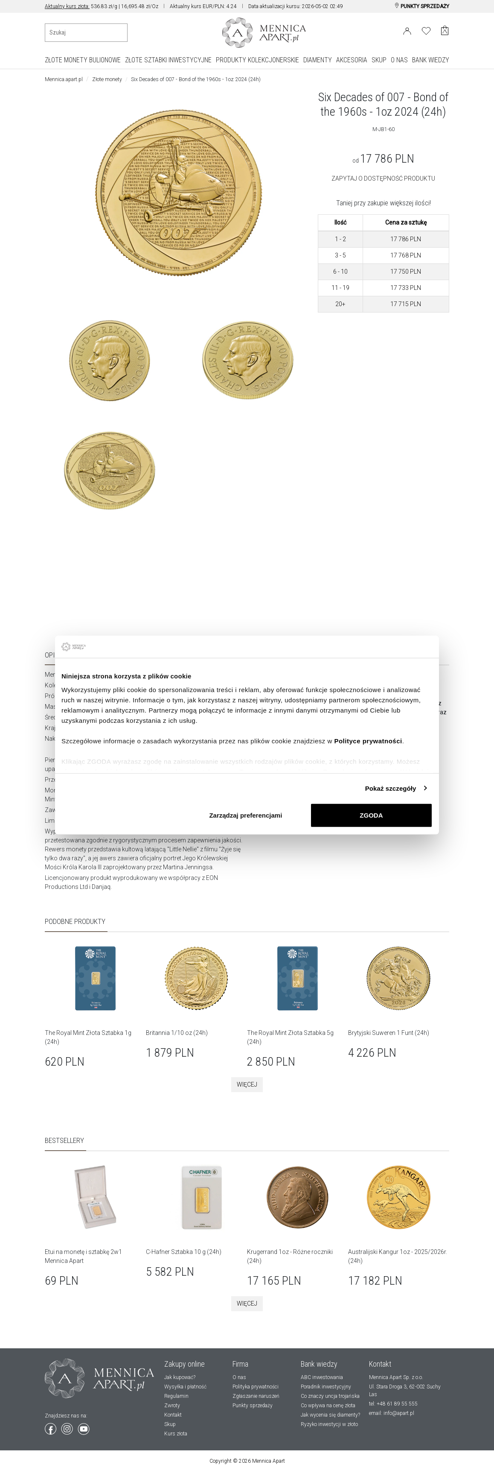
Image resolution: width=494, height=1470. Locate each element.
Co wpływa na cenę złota (328, 1406)
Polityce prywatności (368, 740)
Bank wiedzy (319, 1363)
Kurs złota (175, 1434)
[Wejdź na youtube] (84, 1427)
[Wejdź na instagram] (67, 1427)
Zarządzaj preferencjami (245, 815)
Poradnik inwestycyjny (326, 1387)
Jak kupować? (179, 1377)
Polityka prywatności (255, 1387)
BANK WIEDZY (430, 60)
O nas (239, 1377)
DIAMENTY (317, 60)
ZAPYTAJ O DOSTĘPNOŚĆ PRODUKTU (383, 178)
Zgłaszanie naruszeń (255, 1396)
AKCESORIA (351, 60)
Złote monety (107, 79)
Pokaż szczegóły (390, 788)
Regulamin (176, 1396)
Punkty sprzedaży (252, 1406)
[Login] (407, 29)
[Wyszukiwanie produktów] (86, 32)
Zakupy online (184, 1363)
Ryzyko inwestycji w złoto (329, 1424)
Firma (240, 1363)
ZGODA (371, 815)
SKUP (379, 60)
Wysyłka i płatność (185, 1387)
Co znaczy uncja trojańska (330, 1396)
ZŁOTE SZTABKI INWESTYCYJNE (168, 60)
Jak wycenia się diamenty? (330, 1415)
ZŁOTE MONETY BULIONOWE (83, 60)
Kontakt (173, 1415)
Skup (170, 1424)
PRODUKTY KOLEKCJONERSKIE (257, 60)
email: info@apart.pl (391, 1413)
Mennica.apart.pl (64, 79)
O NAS (399, 60)
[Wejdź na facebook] (51, 1427)
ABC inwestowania (322, 1377)
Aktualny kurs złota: (67, 6)
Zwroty (172, 1406)
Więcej (247, 1084)
